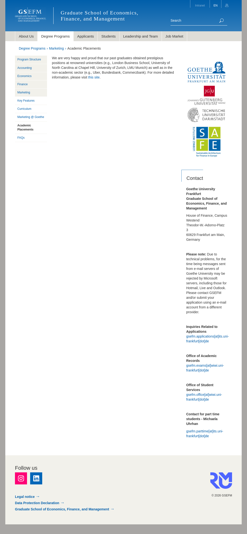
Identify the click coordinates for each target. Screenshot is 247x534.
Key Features (25, 100)
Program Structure (29, 59)
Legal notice (25, 497)
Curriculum (24, 109)
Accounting (24, 68)
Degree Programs (32, 48)
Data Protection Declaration (37, 503)
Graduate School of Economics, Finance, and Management (62, 509)
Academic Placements (84, 48)
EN (215, 5)
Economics (24, 76)
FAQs (21, 137)
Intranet (200, 5)
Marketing (56, 48)
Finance (22, 84)
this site (94, 77)
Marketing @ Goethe (30, 117)
